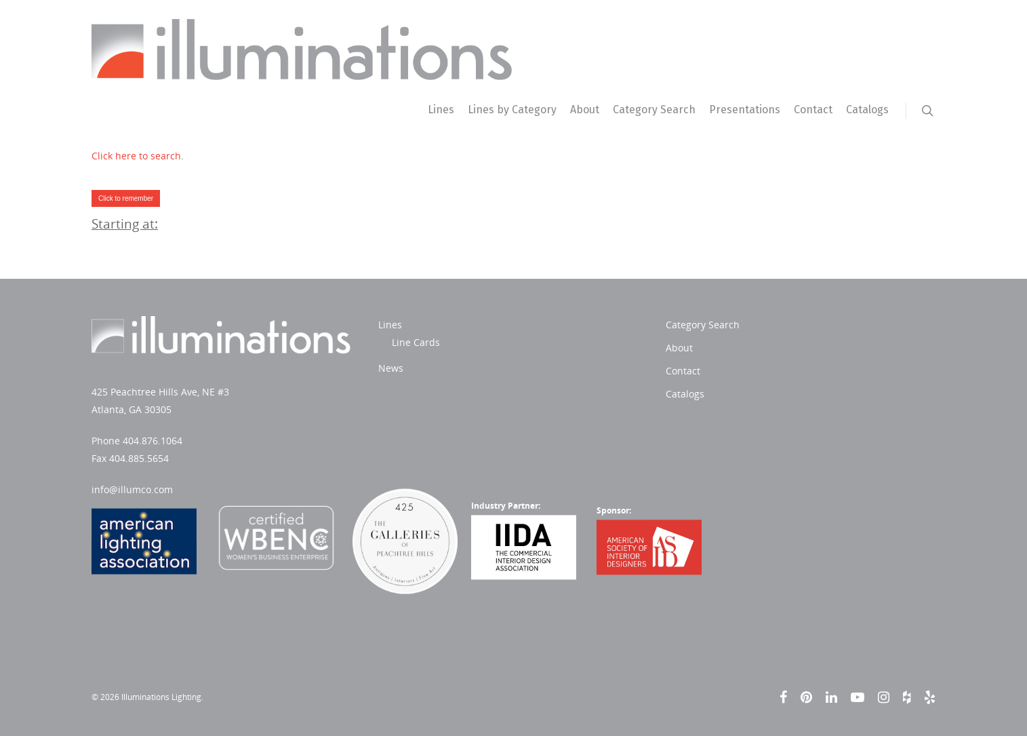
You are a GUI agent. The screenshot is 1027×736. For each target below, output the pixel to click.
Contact (813, 109)
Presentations (744, 109)
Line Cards (416, 342)
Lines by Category (512, 109)
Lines (441, 109)
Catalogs (867, 109)
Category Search (654, 109)
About (584, 109)
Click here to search (136, 155)
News (390, 368)
